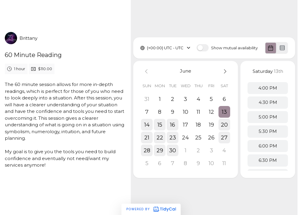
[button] (224, 111)
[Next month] (224, 71)
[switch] (203, 47)
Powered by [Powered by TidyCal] (151, 209)
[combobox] (147, 48)
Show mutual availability (234, 48)
